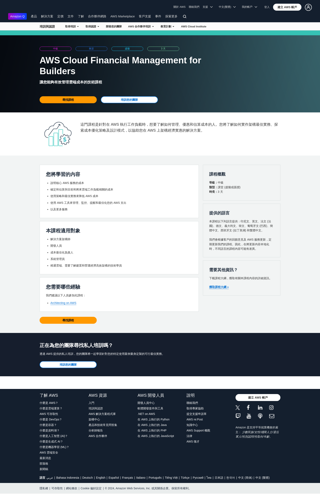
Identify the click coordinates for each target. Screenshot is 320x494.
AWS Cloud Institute (193, 26)
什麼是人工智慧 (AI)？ (54, 436)
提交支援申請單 (197, 414)
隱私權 (44, 488)
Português (155, 477)
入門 (91, 402)
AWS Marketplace (122, 16)
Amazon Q (17, 16)
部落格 (44, 463)
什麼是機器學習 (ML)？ (54, 447)
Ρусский (198, 477)
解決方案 (47, 16)
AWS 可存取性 (49, 414)
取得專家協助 (195, 408)
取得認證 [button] (92, 26)
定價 (60, 16)
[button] (287, 7)
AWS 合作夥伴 (98, 436)
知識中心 (192, 425)
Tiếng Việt (171, 477)
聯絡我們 (194, 6)
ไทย (209, 477)
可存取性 (57, 488)
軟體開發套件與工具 (150, 408)
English (100, 477)
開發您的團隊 (114, 26)
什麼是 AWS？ (49, 402)
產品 (34, 16)
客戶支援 (145, 16)
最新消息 (45, 458)
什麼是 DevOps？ (51, 419)
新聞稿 (44, 469)
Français (127, 477)
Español (114, 477)
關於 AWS (179, 6)
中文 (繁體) (263, 477)
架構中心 (94, 419)
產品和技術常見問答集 (103, 425)
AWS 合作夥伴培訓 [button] (140, 26)
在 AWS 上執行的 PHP (152, 430)
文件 (71, 16)
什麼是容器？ (48, 425)
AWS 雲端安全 (49, 452)
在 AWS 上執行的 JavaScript (156, 436)
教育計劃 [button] (167, 26)
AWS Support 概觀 (198, 430)
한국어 (230, 477)
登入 (267, 7)
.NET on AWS (146, 414)
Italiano (141, 477)
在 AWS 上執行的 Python (154, 419)
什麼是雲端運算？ (51, 408)
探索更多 (171, 16)
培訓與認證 (47, 26)
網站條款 (71, 488)
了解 (81, 16)
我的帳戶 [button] (249, 6)
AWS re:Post (195, 419)
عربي (50, 477)
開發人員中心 (146, 402)
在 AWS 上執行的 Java (152, 425)
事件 (158, 16)
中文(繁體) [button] (227, 6)
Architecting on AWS (63, 303)
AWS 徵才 (193, 441)
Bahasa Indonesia (67, 477)
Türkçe (185, 477)
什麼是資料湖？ (50, 430)
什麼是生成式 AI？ (51, 441)
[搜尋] (185, 17)
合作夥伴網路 (97, 16)
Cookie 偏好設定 (91, 488)
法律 (189, 436)
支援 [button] (208, 6)
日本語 (219, 477)
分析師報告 (96, 430)
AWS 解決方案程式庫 (102, 414)
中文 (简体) (245, 477)
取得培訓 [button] (72, 26)
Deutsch (87, 477)
